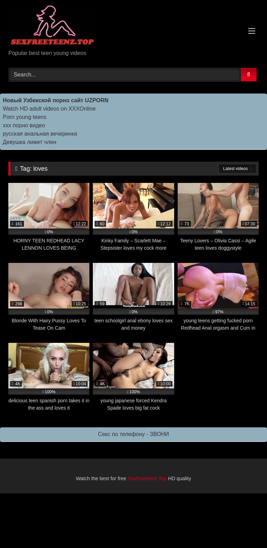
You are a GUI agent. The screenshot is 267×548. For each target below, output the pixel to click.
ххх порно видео (24, 125)
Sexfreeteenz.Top (147, 478)
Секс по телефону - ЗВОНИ (133, 434)
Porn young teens (24, 117)
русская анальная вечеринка (40, 134)
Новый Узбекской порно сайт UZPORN (55, 100)
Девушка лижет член (29, 142)
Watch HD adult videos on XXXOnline (49, 109)
